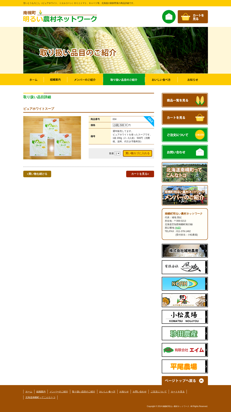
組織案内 (41, 391)
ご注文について (159, 391)
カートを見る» (140, 173)
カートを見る (178, 391)
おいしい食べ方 (107, 391)
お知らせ (124, 391)
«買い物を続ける (37, 173)
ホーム (28, 391)
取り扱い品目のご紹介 (83, 391)
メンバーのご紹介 (59, 391)
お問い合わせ (140, 391)
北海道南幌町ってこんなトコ (40, 397)
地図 (178, 227)
